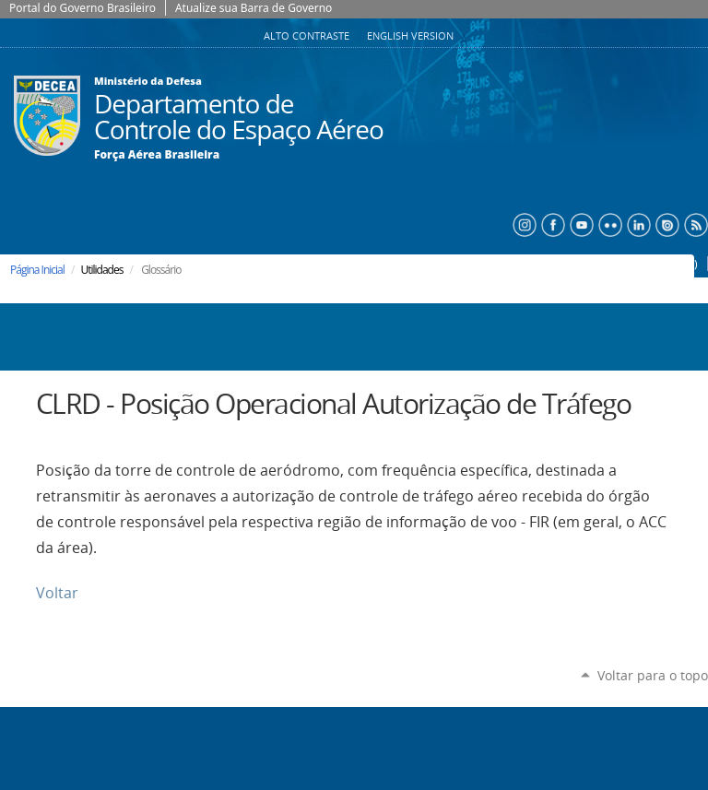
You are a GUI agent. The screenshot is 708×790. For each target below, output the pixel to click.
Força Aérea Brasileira (156, 154)
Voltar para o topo (652, 675)
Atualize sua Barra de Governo (253, 8)
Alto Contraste (308, 35)
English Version (410, 35)
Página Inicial (37, 269)
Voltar (57, 593)
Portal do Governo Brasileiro (82, 8)
